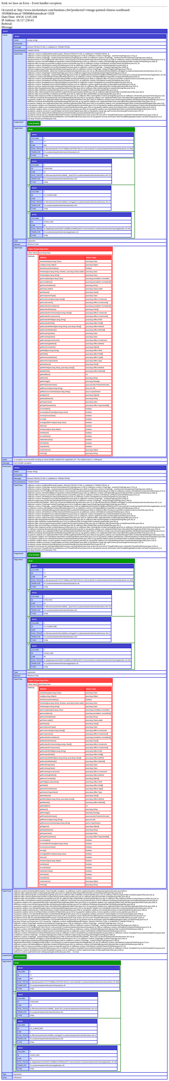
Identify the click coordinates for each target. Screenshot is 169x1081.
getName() (44, 378)
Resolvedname (20, 50)
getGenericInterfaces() (48, 357)
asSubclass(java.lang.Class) (50, 261)
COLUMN (35, 138)
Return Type (91, 258)
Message (17, 47)
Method (43, 258)
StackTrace (18, 54)
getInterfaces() (45, 364)
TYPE (33, 155)
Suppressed (18, 122)
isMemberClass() (46, 440)
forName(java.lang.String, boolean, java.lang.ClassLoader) (62, 272)
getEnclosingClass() (47, 337)
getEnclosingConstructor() (50, 340)
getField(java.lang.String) (49, 350)
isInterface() (44, 433)
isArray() (43, 419)
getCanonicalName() (48, 285)
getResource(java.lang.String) (51, 388)
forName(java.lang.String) (49, 275)
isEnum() (43, 426)
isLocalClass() (45, 436)
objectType (18, 248)
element (17, 244)
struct (5, 31)
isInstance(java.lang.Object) (50, 429)
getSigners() (44, 395)
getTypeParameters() (48, 405)
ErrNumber (18, 44)
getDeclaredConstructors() (50, 316)
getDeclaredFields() (47, 323)
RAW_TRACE (36, 149)
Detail (16, 40)
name (4, 1078)
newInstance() (45, 450)
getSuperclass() (46, 402)
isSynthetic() (44, 446)
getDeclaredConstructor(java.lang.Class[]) (56, 313)
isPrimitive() (44, 443)
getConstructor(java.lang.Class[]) (52, 299)
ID (32, 142)
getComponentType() (48, 296)
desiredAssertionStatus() (49, 268)
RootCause (6, 466)
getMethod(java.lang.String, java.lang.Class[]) (57, 368)
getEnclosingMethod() (48, 344)
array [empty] (33, 123)
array (30, 129)
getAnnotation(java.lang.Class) (51, 278)
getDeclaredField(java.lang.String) (53, 320)
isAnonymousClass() (48, 416)
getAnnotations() (46, 282)
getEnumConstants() (48, 347)
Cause (4, 35)
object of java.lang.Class (38, 249)
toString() (43, 453)
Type (16, 241)
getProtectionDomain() (48, 385)
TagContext (18, 128)
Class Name (32, 253)
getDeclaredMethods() (48, 330)
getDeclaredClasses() (48, 309)
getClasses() (44, 292)
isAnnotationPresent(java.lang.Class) (54, 412)
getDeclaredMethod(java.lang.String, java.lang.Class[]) (60, 326)
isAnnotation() (45, 409)
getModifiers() (45, 374)
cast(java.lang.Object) (48, 265)
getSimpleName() (46, 398)
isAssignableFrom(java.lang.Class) (53, 422)
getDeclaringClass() (47, 333)
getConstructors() (46, 302)
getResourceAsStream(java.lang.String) (55, 392)
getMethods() (45, 371)
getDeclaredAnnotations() (49, 306)
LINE (33, 145)
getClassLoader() (46, 289)
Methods (31, 256)
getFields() (44, 354)
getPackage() (45, 381)
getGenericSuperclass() (49, 361)
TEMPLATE (35, 152)
